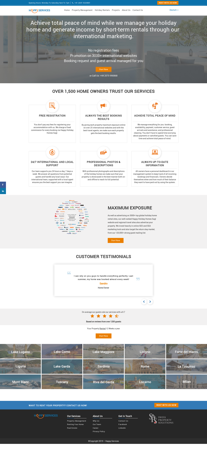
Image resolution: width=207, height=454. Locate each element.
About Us (126, 10)
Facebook (122, 424)
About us (97, 416)
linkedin (122, 428)
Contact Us (138, 10)
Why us (96, 421)
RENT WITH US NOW (168, 3)
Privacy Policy (99, 431)
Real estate (72, 428)
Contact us (123, 421)
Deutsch (174, 10)
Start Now (103, 69)
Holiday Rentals (102, 10)
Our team (97, 424)
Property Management (82, 10)
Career (95, 428)
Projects (116, 10)
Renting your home (75, 424)
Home (67, 10)
